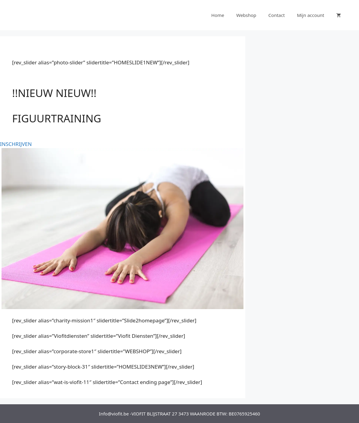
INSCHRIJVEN (16, 143)
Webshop (246, 15)
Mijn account (310, 15)
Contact (276, 15)
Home (217, 15)
